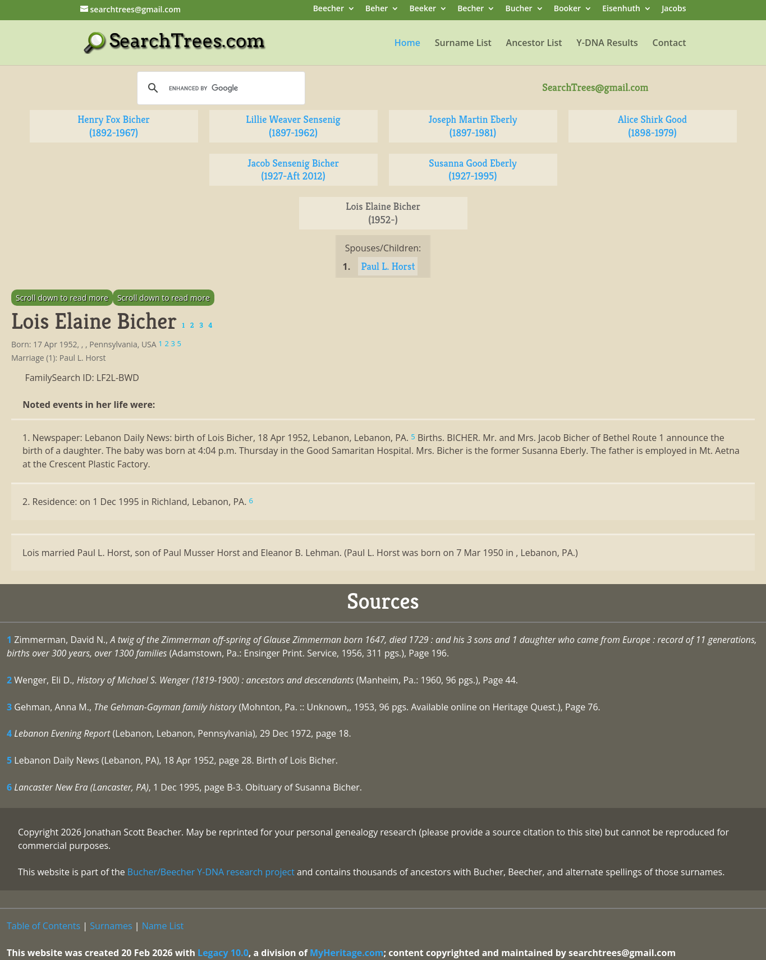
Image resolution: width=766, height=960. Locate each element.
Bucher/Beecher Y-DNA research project (211, 872)
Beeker (423, 9)
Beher (376, 9)
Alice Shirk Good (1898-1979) (652, 126)
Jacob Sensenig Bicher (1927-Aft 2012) (293, 170)
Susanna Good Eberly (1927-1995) (472, 170)
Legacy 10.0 (223, 953)
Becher (470, 9)
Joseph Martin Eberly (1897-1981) (473, 126)
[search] (219, 88)
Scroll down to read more (62, 297)
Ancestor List (534, 44)
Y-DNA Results (607, 44)
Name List (163, 926)
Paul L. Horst (388, 266)
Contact (669, 44)
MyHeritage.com (347, 953)
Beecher (328, 9)
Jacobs (674, 9)
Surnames (111, 926)
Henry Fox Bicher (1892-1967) (113, 126)
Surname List (463, 44)
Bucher (519, 9)
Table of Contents (43, 926)
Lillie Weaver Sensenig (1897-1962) (293, 126)
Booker (567, 9)
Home (407, 44)
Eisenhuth (621, 9)
